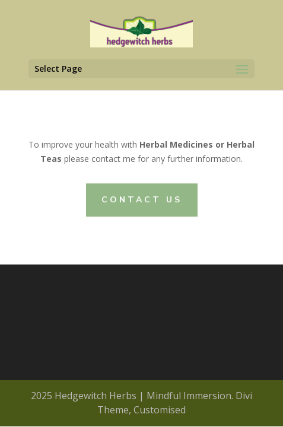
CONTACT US (141, 199)
